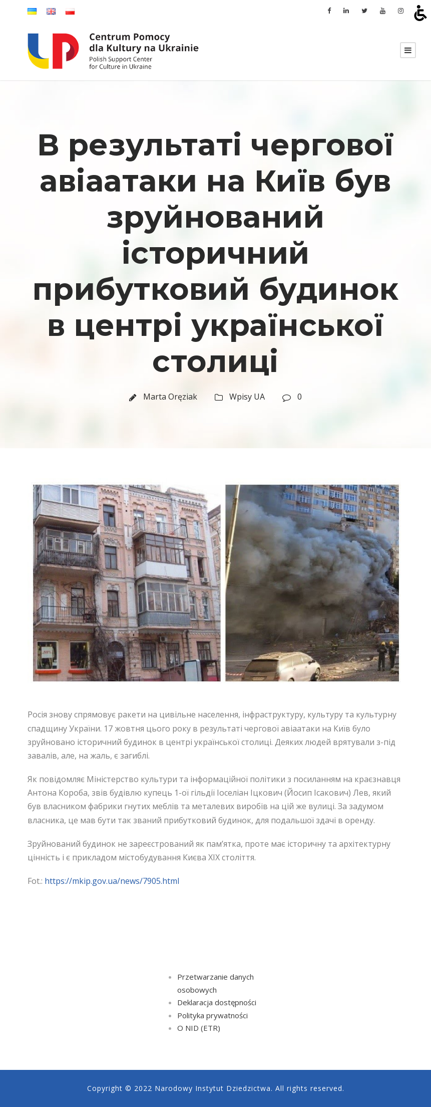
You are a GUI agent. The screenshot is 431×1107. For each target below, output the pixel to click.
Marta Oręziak (170, 396)
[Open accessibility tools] (420, 13)
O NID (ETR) (198, 1028)
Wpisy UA (247, 396)
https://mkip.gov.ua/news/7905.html (112, 880)
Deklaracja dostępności (216, 1002)
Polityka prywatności (212, 1015)
